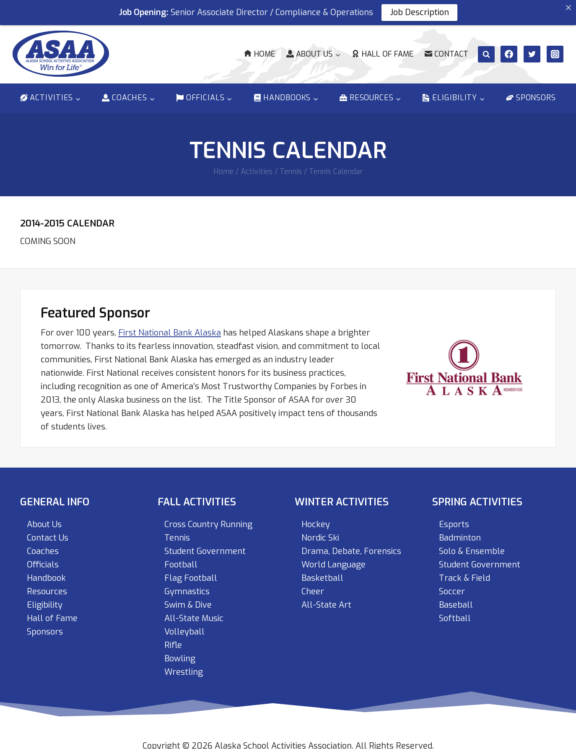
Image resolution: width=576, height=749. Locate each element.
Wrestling (183, 666)
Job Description (419, 12)
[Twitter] (532, 48)
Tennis (177, 532)
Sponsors (531, 92)
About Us (44, 518)
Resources (47, 585)
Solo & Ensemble (472, 545)
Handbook (46, 572)
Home (259, 48)
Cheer (312, 585)
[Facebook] (509, 48)
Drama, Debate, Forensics (351, 545)
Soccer (452, 585)
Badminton (460, 532)
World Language (333, 558)
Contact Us (47, 532)
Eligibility (44, 599)
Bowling (179, 652)
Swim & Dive (188, 599)
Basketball (322, 572)
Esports (454, 518)
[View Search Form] (486, 48)
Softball (455, 612)
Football (180, 558)
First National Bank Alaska (169, 327)
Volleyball (184, 626)
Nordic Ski (320, 532)
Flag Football (190, 572)
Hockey (315, 518)
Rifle (173, 639)
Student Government (205, 545)
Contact (446, 48)
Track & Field (464, 572)
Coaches (43, 545)
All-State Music (193, 612)
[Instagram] (555, 48)
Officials (43, 558)
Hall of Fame (382, 48)
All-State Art (326, 599)
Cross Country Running (208, 518)
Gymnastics (187, 585)
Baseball (456, 599)
